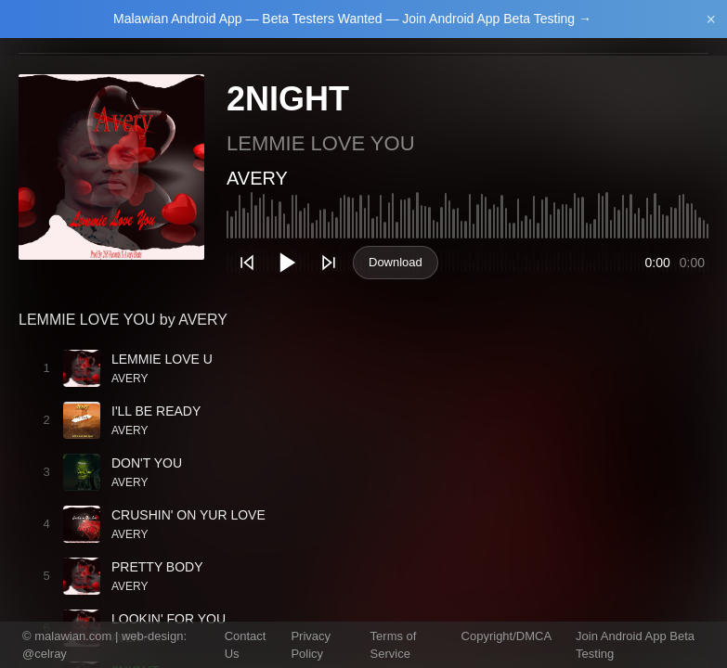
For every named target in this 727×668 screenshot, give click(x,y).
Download (395, 262)
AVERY (257, 178)
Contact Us (245, 645)
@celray (44, 654)
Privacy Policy (311, 645)
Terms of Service (393, 645)
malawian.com (72, 636)
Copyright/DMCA (506, 636)
